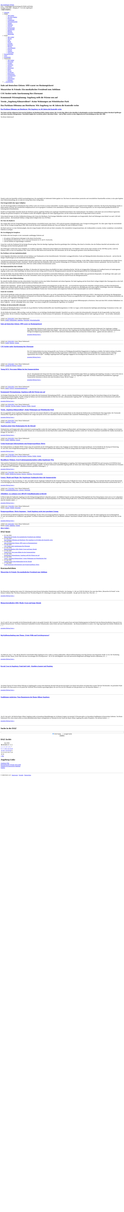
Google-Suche (68, 734)
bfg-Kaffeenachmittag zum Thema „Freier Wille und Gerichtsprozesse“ (25, 635)
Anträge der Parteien (10, 365)
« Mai (2, 756)
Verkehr (10, 23)
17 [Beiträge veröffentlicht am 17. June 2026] (5, 750)
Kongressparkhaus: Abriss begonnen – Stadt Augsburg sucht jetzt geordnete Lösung (29, 511)
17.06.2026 (11, 454)
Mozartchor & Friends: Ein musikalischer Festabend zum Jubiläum (22, 537)
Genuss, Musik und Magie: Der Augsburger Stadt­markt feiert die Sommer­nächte (28, 477)
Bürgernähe (11, 34)
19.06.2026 (11, 341)
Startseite (6, 12)
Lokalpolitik (11, 20)
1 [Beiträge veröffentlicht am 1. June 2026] (1, 746)
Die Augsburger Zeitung (7, 4)
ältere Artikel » (5, 528)
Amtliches (10, 65)
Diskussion (11, 68)
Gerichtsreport (11, 75)
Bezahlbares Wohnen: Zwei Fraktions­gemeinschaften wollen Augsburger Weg (27, 460)
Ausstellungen (11, 48)
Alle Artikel (11, 15)
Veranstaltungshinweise (20, 388)
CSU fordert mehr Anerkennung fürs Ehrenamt (17, 346)
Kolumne (10, 80)
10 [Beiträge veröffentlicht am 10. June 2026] (5, 748)
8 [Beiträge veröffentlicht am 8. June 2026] (1, 748)
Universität (11, 52)
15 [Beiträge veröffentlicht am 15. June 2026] (1, 750)
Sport (5, 55)
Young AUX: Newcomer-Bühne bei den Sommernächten (20, 369)
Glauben (10, 51)
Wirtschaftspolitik (12, 21)
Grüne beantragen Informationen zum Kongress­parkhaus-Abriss (23, 443)
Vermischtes (7, 58)
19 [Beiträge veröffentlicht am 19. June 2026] (8, 750)
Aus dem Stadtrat (12, 17)
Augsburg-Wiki (5, 763)
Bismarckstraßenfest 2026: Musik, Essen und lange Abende (20, 549)
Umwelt (10, 26)
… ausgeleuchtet (8, 81)
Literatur (10, 43)
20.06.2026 (11, 318)
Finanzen (10, 32)
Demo (9, 69)
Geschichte (11, 72)
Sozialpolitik (11, 29)
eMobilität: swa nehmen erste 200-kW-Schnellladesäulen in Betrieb (23, 494)
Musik (9, 41)
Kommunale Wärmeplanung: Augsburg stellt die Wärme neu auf (23, 392)
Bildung (10, 31)
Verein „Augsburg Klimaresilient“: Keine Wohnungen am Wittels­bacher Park (27, 410)
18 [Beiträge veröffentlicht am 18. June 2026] (6, 750)
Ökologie (7, 406)
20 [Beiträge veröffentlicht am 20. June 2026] (10, 750)
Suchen (62, 735)
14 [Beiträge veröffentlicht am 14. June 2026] (12, 748)
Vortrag (10, 66)
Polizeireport (11, 74)
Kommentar (7, 57)
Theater (10, 38)
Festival (10, 49)
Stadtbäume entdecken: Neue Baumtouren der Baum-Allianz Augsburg (25, 697)
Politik (6, 14)
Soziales (10, 63)
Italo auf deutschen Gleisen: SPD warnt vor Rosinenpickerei (21, 324)
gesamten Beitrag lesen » (34, 334)
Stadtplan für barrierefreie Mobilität (10, 766)
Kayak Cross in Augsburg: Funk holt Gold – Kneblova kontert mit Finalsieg (27, 666)
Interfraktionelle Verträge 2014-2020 (11, 764)
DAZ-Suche (57, 734)
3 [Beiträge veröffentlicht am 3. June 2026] (4, 746)
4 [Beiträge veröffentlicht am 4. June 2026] (6, 746)
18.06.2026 (11, 404)
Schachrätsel (11, 78)
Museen (10, 46)
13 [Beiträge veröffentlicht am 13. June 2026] (10, 748)
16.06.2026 (11, 524)
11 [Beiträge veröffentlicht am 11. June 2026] (6, 748)
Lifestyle (10, 77)
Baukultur (10, 45)
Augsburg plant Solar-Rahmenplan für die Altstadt (18, 426)
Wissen (9, 71)
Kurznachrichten (8, 54)
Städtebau (10, 25)
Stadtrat (3, 768)
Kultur (6, 35)
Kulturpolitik (11, 28)
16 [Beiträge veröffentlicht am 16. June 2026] (3, 750)
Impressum (15, 775)
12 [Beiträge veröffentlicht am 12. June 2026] (8, 748)
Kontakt (21, 775)
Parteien (10, 18)
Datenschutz (27, 775)
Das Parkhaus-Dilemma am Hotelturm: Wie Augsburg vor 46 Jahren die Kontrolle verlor (31, 109)
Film (9, 40)
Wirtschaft (10, 61)
